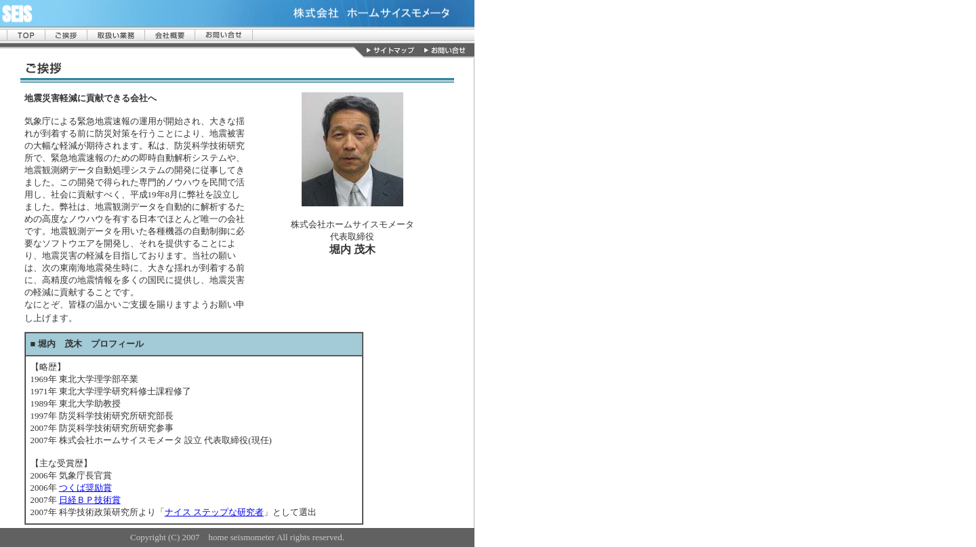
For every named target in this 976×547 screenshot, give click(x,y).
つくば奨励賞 (85, 488)
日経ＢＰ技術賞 (90, 500)
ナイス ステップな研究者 (214, 512)
